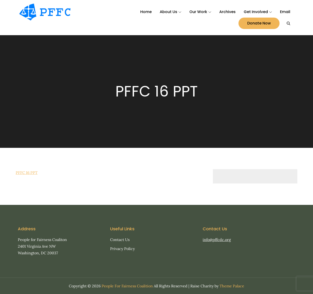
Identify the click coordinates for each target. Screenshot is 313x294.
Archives (227, 11)
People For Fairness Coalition (127, 286)
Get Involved (258, 11)
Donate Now (259, 23)
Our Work (200, 11)
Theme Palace (232, 286)
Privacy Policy (122, 248)
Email (285, 11)
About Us (170, 11)
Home (146, 11)
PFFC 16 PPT (26, 172)
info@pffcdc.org (217, 239)
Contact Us (120, 239)
